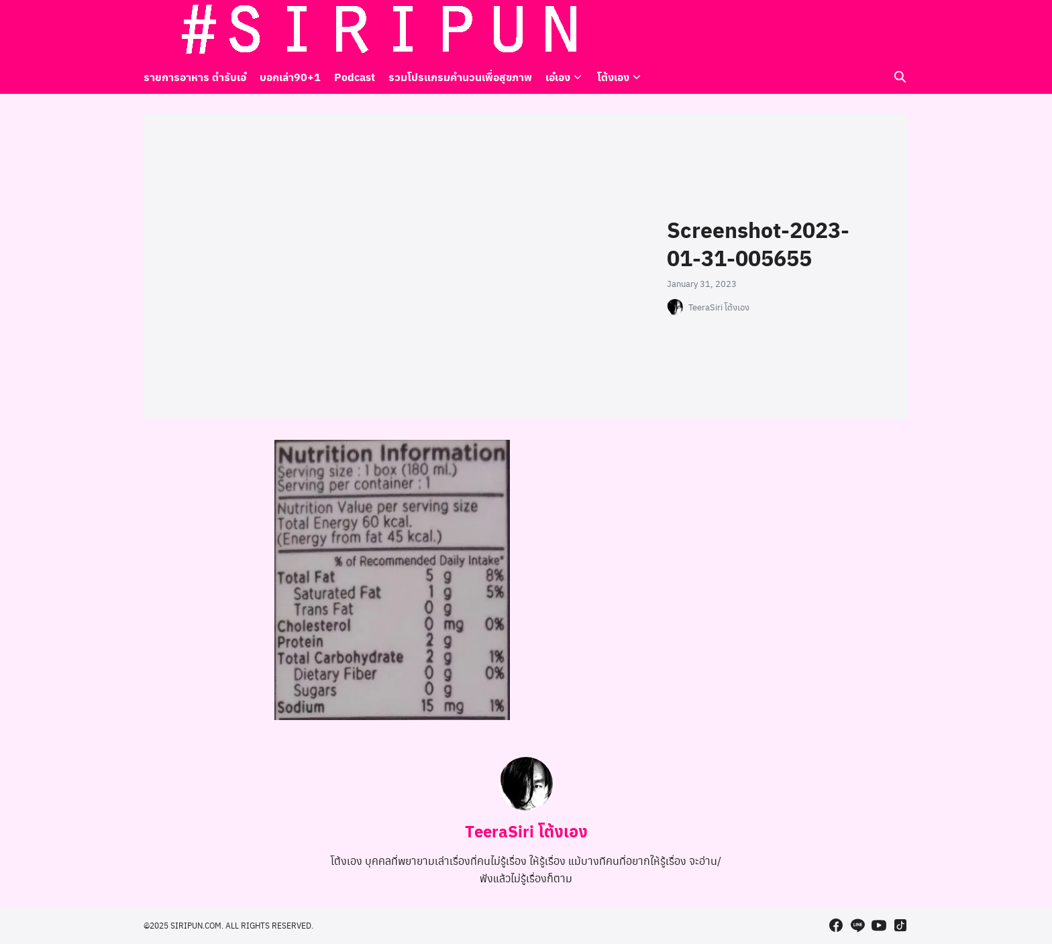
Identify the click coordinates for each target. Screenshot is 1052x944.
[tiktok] (900, 30)
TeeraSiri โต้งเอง (718, 307)
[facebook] (836, 30)
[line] (857, 30)
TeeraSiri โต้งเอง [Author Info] (526, 831)
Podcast (354, 76)
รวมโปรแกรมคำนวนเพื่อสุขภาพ (460, 76)
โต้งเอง (613, 76)
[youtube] (879, 30)
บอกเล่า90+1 (290, 76)
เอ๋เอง (557, 76)
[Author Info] (526, 806)
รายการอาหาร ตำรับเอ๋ (195, 76)
